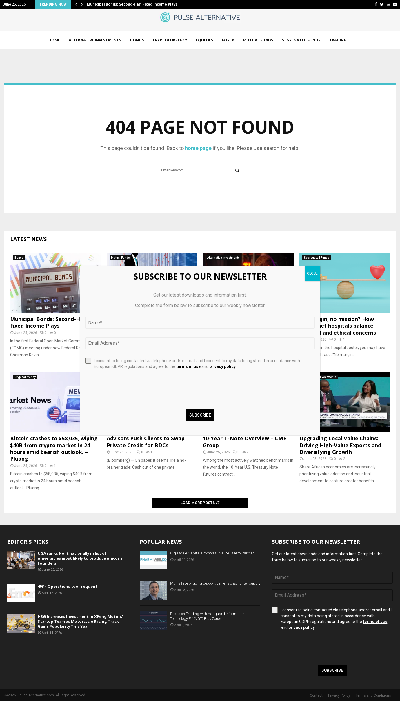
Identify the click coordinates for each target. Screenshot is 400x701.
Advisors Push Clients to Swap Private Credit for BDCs (146, 441)
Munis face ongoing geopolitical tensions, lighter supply (215, 583)
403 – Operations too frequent (67, 586)
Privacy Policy (339, 695)
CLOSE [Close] (312, 273)
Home (54, 40)
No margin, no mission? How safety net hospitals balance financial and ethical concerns (337, 325)
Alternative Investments (95, 40)
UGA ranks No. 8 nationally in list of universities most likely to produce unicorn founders (80, 558)
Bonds (137, 40)
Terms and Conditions (373, 695)
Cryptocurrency (170, 40)
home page (198, 148)
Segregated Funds (301, 40)
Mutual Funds (258, 40)
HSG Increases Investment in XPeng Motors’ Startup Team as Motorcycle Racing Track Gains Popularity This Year (80, 621)
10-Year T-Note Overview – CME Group (244, 441)
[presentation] (316, 647)
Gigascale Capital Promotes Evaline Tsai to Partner (212, 553)
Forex (228, 40)
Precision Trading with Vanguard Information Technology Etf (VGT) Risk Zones (207, 616)
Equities (204, 40)
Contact (316, 695)
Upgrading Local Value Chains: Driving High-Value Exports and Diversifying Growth (340, 445)
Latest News (28, 239)
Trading (338, 40)
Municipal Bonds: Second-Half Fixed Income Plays (132, 4)
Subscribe (332, 670)
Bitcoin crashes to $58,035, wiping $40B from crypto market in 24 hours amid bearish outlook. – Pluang (54, 448)
